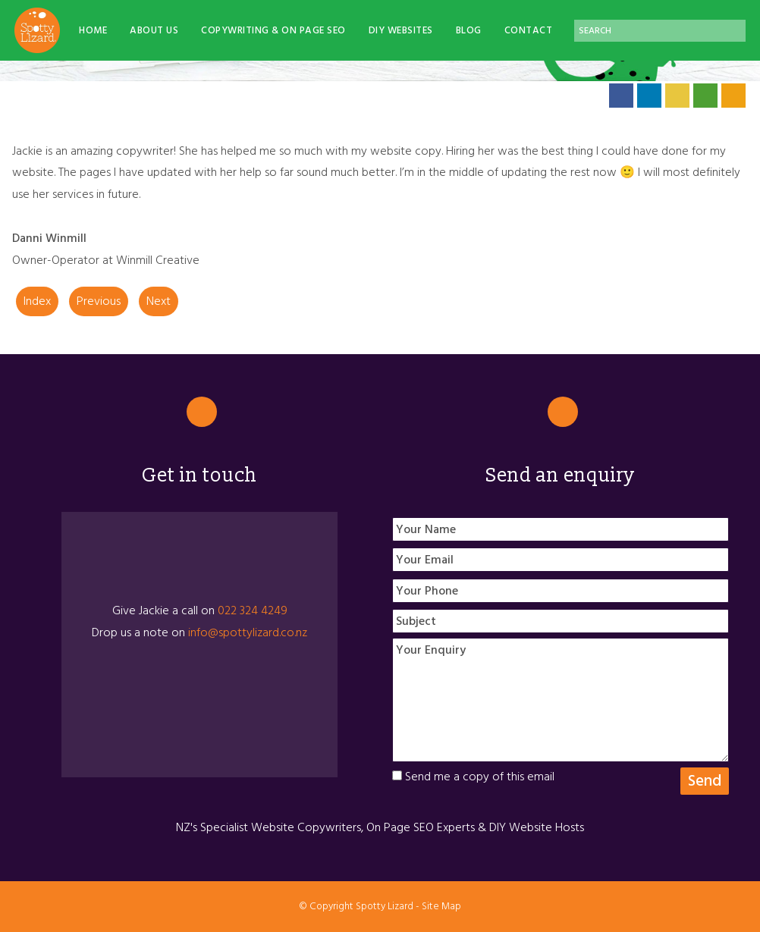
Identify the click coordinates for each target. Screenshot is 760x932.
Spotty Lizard (384, 906)
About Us (154, 31)
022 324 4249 (252, 610)
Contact (528, 31)
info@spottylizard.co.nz (247, 632)
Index (37, 301)
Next (158, 301)
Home (93, 31)
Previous (99, 301)
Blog (469, 31)
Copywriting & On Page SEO (273, 31)
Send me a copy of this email (473, 776)
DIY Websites (401, 31)
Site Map (441, 906)
